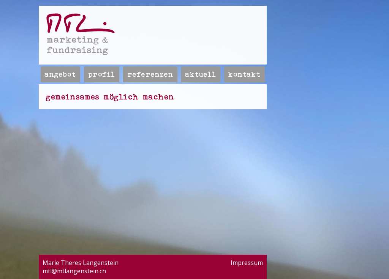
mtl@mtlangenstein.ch (74, 271)
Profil (101, 74)
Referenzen (150, 74)
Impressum (247, 263)
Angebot (60, 74)
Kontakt (244, 74)
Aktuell (200, 74)
